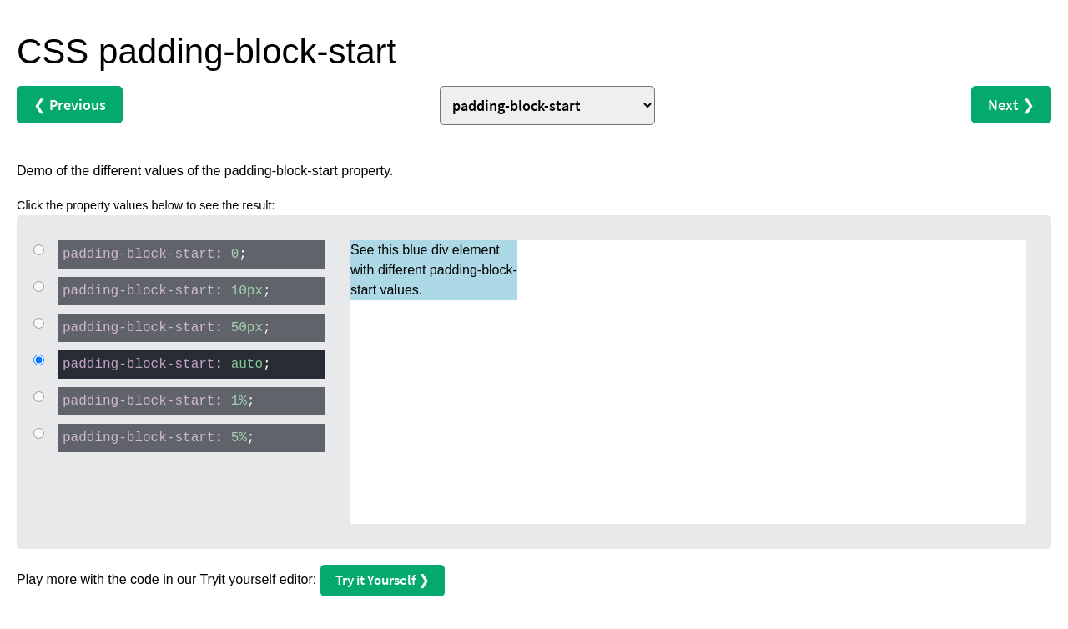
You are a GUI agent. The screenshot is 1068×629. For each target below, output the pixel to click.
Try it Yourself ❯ (382, 580)
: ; (152, 253)
